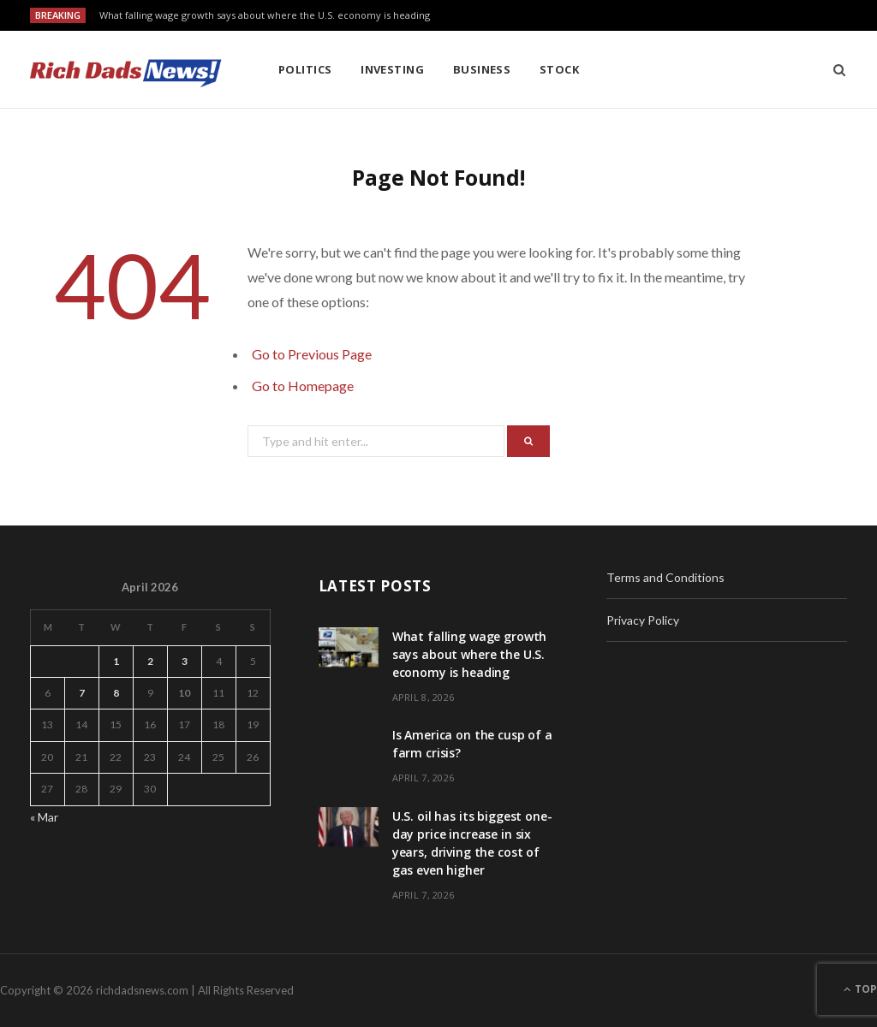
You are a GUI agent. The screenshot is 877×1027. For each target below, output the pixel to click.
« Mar (44, 817)
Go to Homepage (303, 385)
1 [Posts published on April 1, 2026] (116, 661)
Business (482, 69)
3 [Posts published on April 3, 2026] (185, 661)
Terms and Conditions (665, 577)
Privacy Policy (642, 620)
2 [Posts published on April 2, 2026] (150, 661)
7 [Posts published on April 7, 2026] (82, 692)
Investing (392, 69)
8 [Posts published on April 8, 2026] (116, 692)
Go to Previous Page (312, 354)
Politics (305, 69)
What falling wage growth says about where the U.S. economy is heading (264, 15)
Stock (559, 69)
